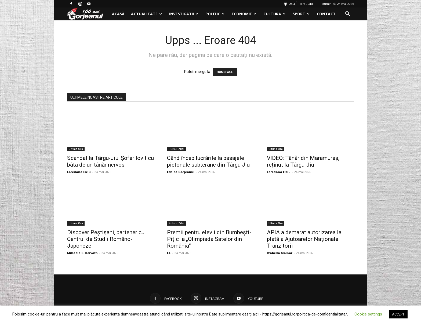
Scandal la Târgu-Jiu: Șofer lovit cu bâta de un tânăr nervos (110, 161)
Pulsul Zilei (176, 149)
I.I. (169, 253)
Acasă (118, 13)
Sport (301, 13)
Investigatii (183, 13)
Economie (244, 13)
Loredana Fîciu (79, 172)
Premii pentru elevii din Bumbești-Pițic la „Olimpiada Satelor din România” (209, 239)
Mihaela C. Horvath (82, 253)
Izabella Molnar (279, 253)
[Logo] (88, 14)
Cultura (274, 13)
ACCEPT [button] (398, 314)
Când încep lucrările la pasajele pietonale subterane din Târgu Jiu (208, 161)
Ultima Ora (76, 149)
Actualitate (146, 13)
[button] (347, 14)
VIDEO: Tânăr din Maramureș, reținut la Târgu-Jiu (303, 161)
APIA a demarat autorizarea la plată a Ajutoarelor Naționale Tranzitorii (304, 239)
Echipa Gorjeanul (180, 172)
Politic (214, 13)
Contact (326, 13)
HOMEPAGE (225, 72)
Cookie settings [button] (368, 314)
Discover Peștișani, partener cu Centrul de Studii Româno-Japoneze (105, 239)
